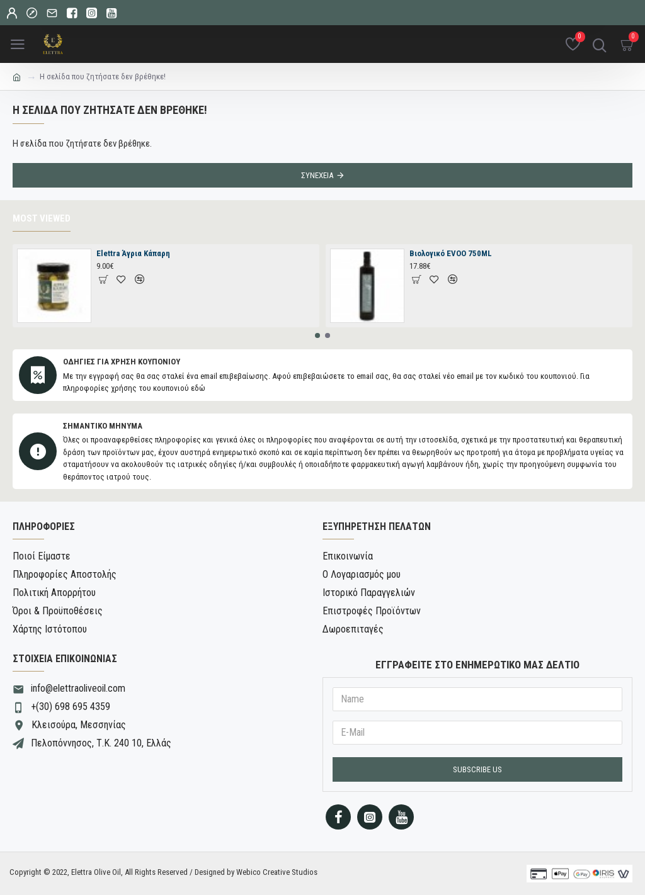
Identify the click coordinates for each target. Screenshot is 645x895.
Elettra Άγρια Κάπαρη (133, 253)
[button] (317, 335)
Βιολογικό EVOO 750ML (450, 253)
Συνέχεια (317, 175)
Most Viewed (42, 218)
